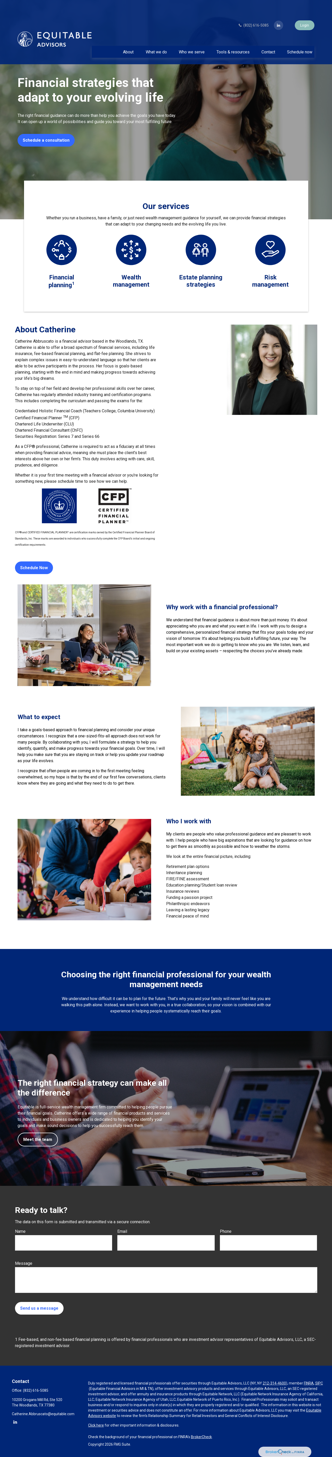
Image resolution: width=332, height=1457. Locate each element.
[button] (128, 37)
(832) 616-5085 (253, 11)
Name (20, 1231)
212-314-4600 (274, 1383)
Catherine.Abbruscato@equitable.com (43, 1414)
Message (23, 1263)
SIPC (319, 1383)
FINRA (309, 1383)
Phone (225, 1231)
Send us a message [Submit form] (39, 1308)
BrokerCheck (201, 1437)
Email (122, 1231)
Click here (96, 1425)
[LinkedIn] (278, 11)
